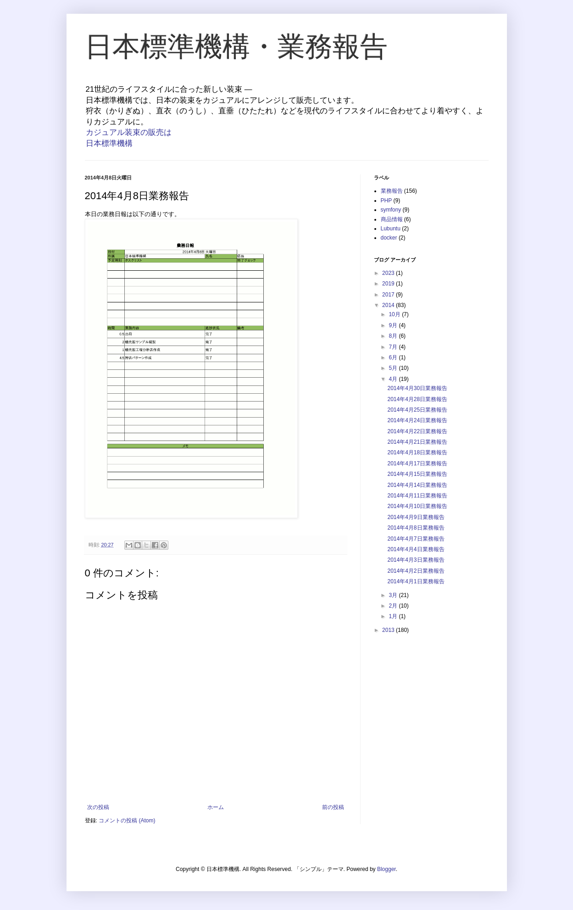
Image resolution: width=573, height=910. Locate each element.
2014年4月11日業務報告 (417, 495)
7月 (394, 347)
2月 (394, 606)
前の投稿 (333, 807)
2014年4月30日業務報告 (417, 388)
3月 (394, 595)
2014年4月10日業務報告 (417, 506)
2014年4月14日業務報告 (417, 485)
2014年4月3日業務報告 (415, 560)
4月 (394, 379)
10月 (395, 314)
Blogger (386, 869)
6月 (394, 357)
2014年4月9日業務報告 (415, 517)
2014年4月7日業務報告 (415, 539)
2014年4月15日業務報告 (417, 474)
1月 (394, 616)
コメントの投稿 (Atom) (127, 820)
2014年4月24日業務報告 (417, 420)
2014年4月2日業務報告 (415, 571)
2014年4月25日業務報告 (417, 410)
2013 (389, 630)
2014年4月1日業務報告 (415, 581)
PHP (386, 200)
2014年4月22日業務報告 (417, 431)
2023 (389, 273)
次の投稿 (98, 807)
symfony (391, 210)
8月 (394, 336)
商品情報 (392, 219)
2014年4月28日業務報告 (417, 399)
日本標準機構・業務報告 (236, 46)
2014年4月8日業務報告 (415, 528)
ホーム (215, 807)
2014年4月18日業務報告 (417, 452)
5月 (394, 368)
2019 (389, 283)
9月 (394, 325)
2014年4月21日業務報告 (417, 442)
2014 (389, 305)
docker (389, 237)
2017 (389, 294)
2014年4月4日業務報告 (415, 549)
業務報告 (392, 191)
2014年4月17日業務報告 (417, 463)
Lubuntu (391, 228)
